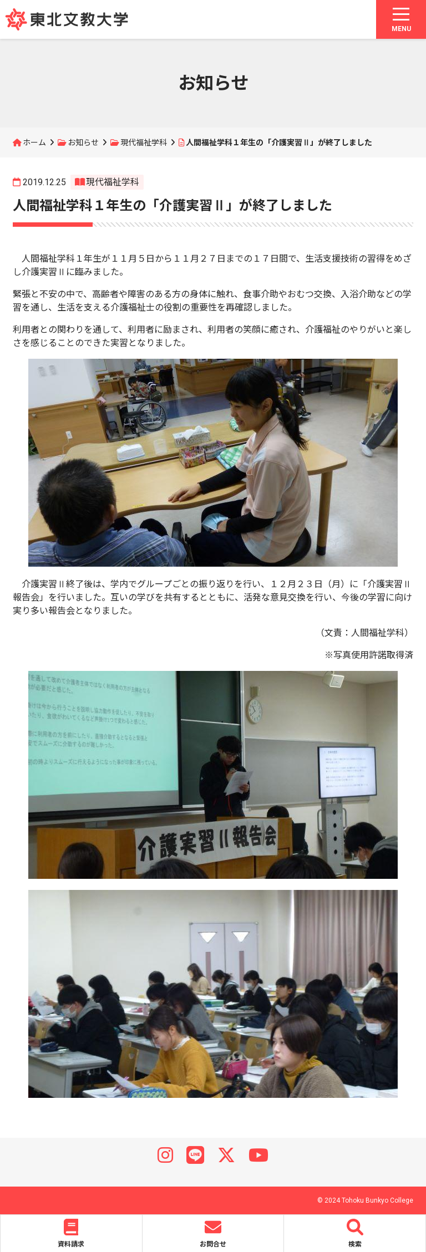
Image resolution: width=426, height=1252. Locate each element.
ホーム (34, 142)
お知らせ (83, 142)
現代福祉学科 (143, 142)
